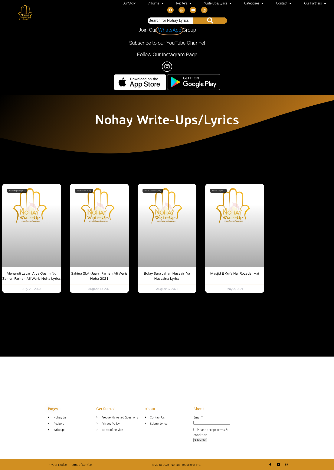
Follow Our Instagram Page (167, 54)
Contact (283, 3)
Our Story (128, 3)
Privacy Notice (57, 464)
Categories (253, 3)
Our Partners (315, 3)
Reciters (183, 3)
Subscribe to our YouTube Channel (167, 43)
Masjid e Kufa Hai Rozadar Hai (234, 273)
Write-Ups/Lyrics (217, 3)
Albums (155, 3)
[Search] (210, 20)
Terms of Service (81, 464)
